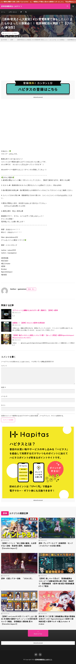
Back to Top (38, 634)
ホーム (3, 12)
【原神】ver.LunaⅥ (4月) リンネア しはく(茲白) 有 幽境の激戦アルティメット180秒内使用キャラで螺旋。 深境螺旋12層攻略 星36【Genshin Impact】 (19, 620)
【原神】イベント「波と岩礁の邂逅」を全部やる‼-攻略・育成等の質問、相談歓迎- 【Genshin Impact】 (18, 545)
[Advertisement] (38, 59)
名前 (3, 387)
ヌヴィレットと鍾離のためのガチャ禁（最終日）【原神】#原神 (35, 310)
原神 (15, 33)
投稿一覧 (31, 289)
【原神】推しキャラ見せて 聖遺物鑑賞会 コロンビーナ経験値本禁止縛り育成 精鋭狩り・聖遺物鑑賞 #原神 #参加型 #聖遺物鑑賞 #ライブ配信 (56, 582)
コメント (4, 365)
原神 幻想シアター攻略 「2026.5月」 (17, 578)
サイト (3, 405)
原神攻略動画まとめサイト (43, 659)
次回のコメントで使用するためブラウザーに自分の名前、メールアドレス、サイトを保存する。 (32, 415)
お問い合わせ (13, 12)
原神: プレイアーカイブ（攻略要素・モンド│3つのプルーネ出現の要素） (56, 544)
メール (4, 396)
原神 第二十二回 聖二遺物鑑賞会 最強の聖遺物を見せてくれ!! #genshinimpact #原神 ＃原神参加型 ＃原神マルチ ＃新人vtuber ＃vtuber (57, 620)
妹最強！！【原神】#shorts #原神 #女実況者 (28, 323)
